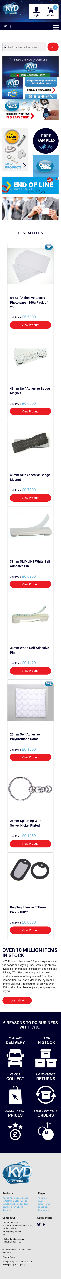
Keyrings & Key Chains (12, 1206)
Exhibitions (43, 1206)
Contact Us (43, 1209)
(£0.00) (50, 15)
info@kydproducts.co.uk (13, 1239)
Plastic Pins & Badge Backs (15, 1197)
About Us (42, 1197)
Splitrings (6, 1209)
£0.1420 (23, 662)
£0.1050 (23, 835)
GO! (53, 47)
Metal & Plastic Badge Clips (15, 1203)
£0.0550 (23, 922)
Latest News (44, 1203)
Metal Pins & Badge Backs (14, 1200)
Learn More (17, 1000)
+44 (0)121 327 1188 (11, 1241)
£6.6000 (23, 316)
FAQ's (40, 1200)
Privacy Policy (8, 1257)
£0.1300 (23, 749)
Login (36, 15)
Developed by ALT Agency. (13, 1264)
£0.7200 (23, 489)
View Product (30, 325)
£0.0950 (23, 576)
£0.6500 (23, 403)
